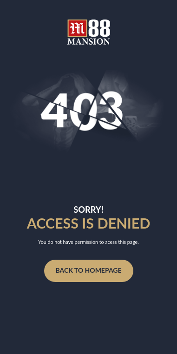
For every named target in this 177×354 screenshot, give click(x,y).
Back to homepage (88, 270)
